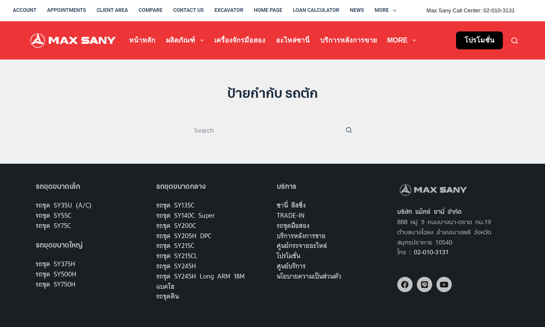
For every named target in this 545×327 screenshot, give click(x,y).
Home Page (268, 10)
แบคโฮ (165, 286)
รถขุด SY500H (56, 274)
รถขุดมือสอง (293, 225)
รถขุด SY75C (53, 225)
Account (25, 10)
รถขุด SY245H (176, 266)
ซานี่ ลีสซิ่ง (291, 205)
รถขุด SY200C (176, 225)
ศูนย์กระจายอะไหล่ (302, 245)
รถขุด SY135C (175, 205)
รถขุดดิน (167, 296)
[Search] (514, 40)
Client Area (112, 10)
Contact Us (188, 10)
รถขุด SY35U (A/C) (64, 205)
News (357, 10)
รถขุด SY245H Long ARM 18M (200, 276)
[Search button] (349, 129)
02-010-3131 (431, 253)
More (387, 11)
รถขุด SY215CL (177, 256)
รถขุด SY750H (55, 284)
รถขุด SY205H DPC (183, 236)
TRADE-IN (290, 215)
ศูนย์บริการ (291, 266)
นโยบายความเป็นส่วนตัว (309, 276)
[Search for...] (264, 129)
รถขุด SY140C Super (185, 215)
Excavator (229, 10)
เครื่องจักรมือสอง (239, 40)
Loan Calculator (316, 10)
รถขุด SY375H (55, 264)
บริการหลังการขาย (348, 40)
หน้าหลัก (142, 40)
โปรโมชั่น (479, 40)
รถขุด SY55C (53, 215)
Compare (151, 10)
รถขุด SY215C (175, 245)
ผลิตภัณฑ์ (186, 40)
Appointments (66, 10)
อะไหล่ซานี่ (293, 40)
